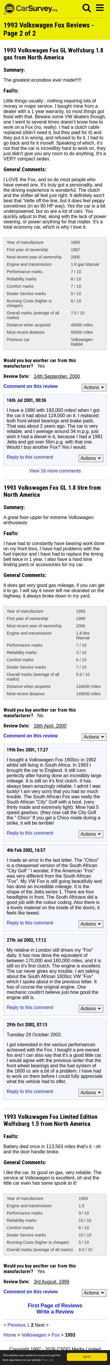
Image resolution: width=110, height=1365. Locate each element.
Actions (95, 387)
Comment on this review (31, 386)
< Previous (15, 1325)
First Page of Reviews (55, 1306)
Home (10, 1335)
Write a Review (55, 1312)
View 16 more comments (55, 470)
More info (48, 1360)
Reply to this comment (30, 457)
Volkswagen (33, 1335)
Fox (56, 1335)
